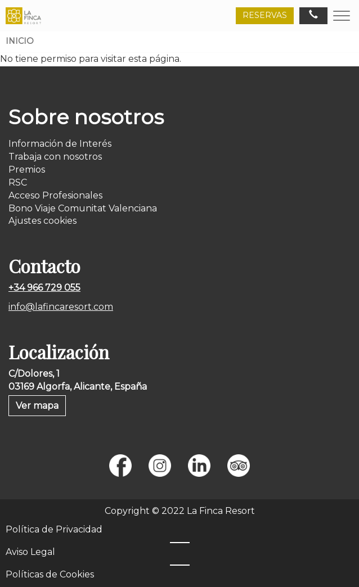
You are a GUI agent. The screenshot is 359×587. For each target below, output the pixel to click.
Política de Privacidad (54, 529)
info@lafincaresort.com (60, 306)
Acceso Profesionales (55, 195)
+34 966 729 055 (44, 287)
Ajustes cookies (42, 220)
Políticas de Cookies (50, 574)
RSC (17, 182)
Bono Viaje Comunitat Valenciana (82, 208)
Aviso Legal (30, 552)
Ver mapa (37, 405)
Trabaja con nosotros (55, 156)
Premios (26, 169)
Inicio (20, 41)
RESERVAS (265, 15)
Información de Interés (59, 143)
